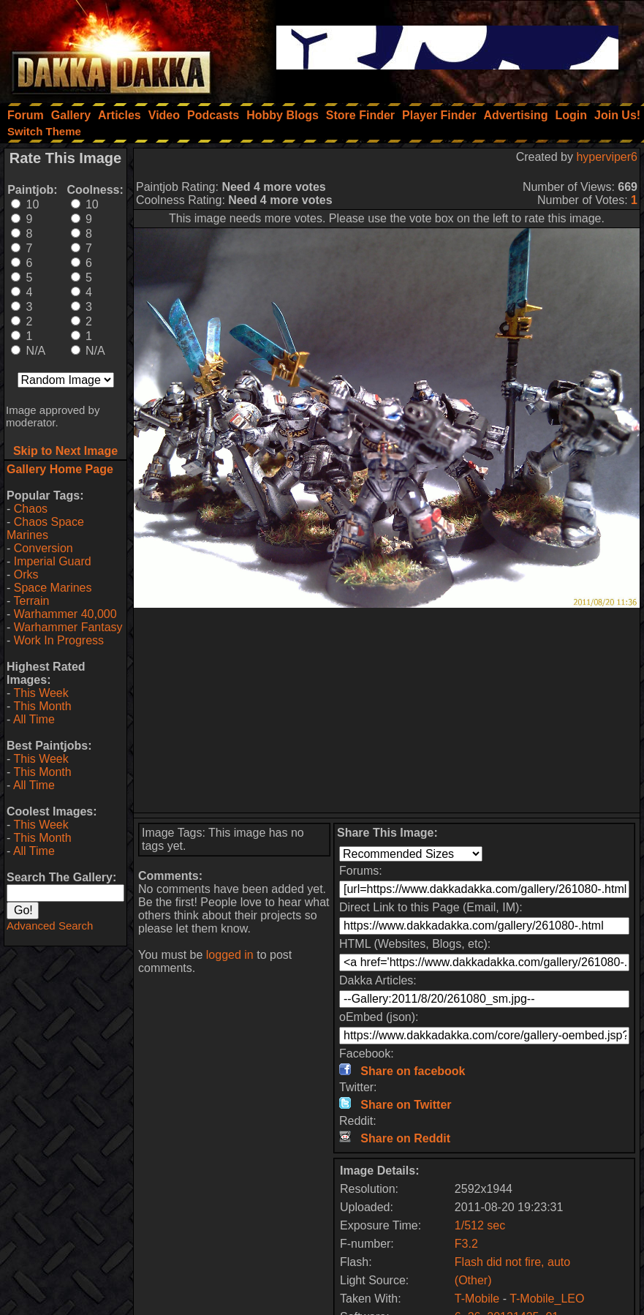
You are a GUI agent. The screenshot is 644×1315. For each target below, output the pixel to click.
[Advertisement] (386, 710)
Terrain (31, 601)
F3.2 (466, 1243)
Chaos (31, 508)
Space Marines (53, 587)
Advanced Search (50, 925)
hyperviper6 (606, 157)
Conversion (43, 548)
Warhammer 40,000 (65, 614)
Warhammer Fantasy (68, 627)
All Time (34, 719)
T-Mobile (477, 1298)
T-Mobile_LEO (546, 1298)
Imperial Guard (52, 561)
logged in (230, 955)
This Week (40, 693)
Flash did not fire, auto (512, 1262)
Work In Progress (59, 640)
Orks (26, 574)
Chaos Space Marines (45, 528)
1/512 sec (480, 1225)
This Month (42, 706)
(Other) (473, 1280)
